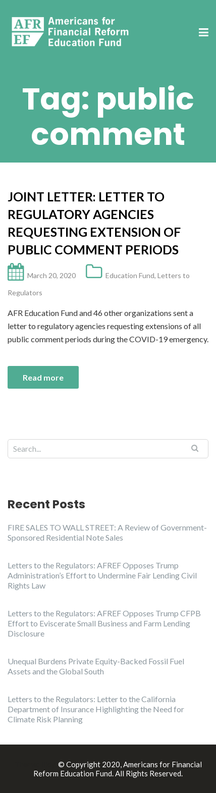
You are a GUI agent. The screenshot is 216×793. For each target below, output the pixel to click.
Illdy (48, 764)
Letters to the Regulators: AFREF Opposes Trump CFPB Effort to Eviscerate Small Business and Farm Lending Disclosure (104, 623)
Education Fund (129, 275)
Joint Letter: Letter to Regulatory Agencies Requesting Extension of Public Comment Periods (94, 223)
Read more (43, 377)
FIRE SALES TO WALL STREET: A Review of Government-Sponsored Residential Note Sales (107, 532)
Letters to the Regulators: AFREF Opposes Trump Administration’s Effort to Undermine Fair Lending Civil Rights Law (102, 575)
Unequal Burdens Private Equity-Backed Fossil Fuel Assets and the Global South (96, 666)
